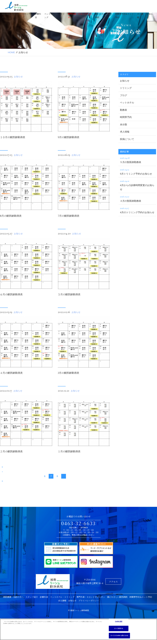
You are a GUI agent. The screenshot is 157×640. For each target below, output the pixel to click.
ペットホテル (127, 102)
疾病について (127, 139)
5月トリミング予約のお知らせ (137, 171)
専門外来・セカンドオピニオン (90, 596)
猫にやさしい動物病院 (117, 596)
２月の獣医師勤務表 (11, 462)
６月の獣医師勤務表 (11, 305)
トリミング (126, 88)
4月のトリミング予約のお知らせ (137, 210)
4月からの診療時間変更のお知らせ (137, 185)
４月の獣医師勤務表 (11, 383)
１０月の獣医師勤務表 (12, 137)
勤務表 (123, 110)
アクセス (113, 581)
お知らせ (18, 76)
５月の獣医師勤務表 (69, 305)
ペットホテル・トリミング (62, 596)
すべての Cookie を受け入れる (119, 635)
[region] (78, 629)
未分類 (123, 124)
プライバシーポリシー (88, 600)
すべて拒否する (118, 628)
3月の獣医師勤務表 (68, 383)
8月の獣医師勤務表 (11, 216)
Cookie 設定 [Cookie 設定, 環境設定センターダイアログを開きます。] (118, 621)
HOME (11, 52)
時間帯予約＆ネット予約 (141, 596)
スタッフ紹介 (32, 596)
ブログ (123, 95)
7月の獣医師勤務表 (68, 216)
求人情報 (124, 131)
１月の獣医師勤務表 (69, 462)
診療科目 (44, 596)
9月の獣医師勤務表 (68, 137)
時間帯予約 (126, 117)
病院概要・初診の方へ (13, 596)
